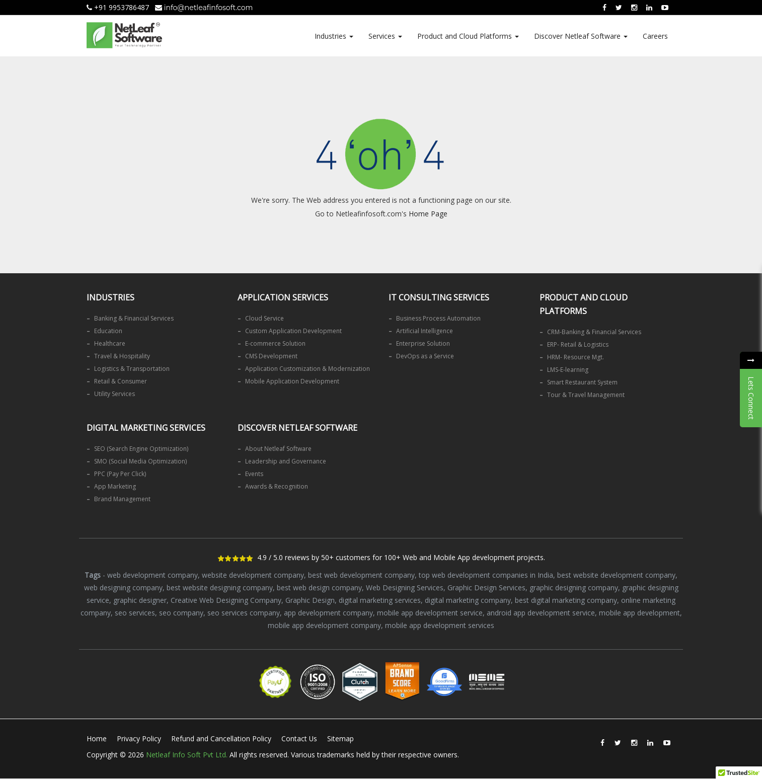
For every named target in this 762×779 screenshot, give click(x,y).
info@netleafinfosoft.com (204, 7)
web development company (152, 575)
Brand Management (122, 499)
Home (97, 738)
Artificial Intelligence (424, 331)
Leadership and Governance (285, 461)
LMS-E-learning (567, 369)
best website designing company (220, 587)
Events (254, 474)
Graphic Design (310, 600)
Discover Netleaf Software (581, 36)
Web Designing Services (404, 587)
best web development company (361, 575)
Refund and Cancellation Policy (221, 738)
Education (108, 331)
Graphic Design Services (486, 587)
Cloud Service (264, 318)
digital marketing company (468, 600)
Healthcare (109, 343)
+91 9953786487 (118, 7)
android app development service (541, 612)
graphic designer (140, 600)
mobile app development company (324, 625)
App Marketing (115, 486)
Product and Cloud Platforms (468, 36)
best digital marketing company (566, 600)
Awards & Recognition (276, 486)
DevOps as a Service (425, 356)
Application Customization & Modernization (307, 368)
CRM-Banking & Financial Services (594, 332)
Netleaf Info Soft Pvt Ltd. (186, 754)
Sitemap (341, 738)
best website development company (616, 575)
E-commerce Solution (275, 343)
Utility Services (114, 394)
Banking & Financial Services (134, 318)
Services (385, 36)
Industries (334, 36)
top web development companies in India (486, 575)
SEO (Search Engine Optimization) (141, 448)
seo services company (243, 612)
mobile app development (639, 612)
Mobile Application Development (292, 381)
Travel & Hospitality (122, 356)
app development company (328, 612)
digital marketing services (380, 600)
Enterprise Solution (423, 343)
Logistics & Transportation (132, 368)
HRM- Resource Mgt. (575, 357)
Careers (655, 36)
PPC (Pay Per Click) (120, 474)
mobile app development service (430, 612)
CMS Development (271, 356)
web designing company (123, 587)
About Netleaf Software (278, 448)
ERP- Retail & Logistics (577, 344)
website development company (253, 575)
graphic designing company (573, 587)
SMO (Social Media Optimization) (140, 461)
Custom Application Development (293, 331)
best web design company (319, 587)
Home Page (428, 213)
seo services (135, 612)
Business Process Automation (438, 318)
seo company (181, 612)
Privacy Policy (139, 738)
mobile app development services (439, 625)
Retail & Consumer (120, 381)
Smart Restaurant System (582, 382)
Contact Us (299, 738)
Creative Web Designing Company (226, 600)
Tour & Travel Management (586, 395)
